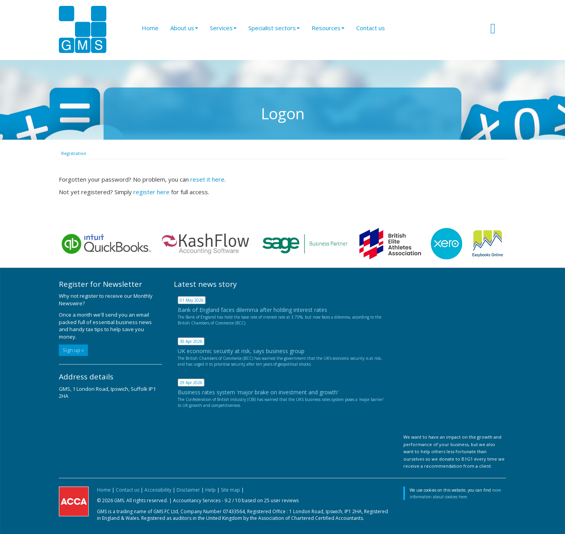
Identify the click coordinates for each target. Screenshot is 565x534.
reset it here (207, 179)
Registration (73, 153)
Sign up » (73, 350)
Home (150, 28)
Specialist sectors (274, 28)
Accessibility (157, 490)
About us (184, 28)
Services (223, 28)
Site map (230, 490)
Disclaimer (188, 490)
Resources (328, 28)
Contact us (370, 28)
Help (210, 490)
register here (151, 192)
